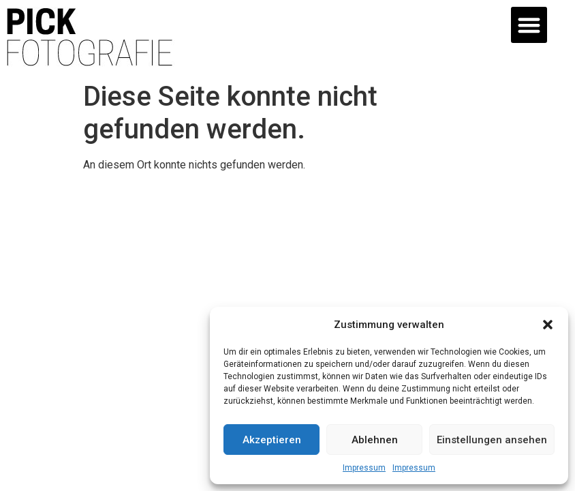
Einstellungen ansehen (492, 440)
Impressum (364, 468)
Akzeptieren (272, 440)
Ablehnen (375, 440)
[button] (548, 324)
